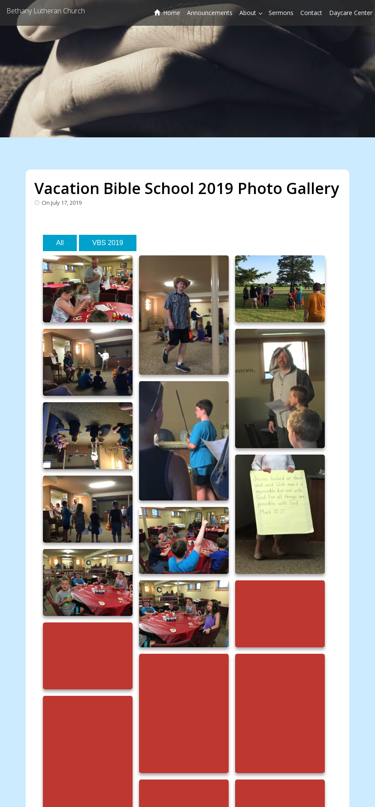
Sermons (281, 13)
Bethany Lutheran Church (45, 10)
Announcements (210, 13)
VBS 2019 (107, 242)
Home (167, 13)
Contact (311, 13)
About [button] (250, 13)
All (60, 242)
